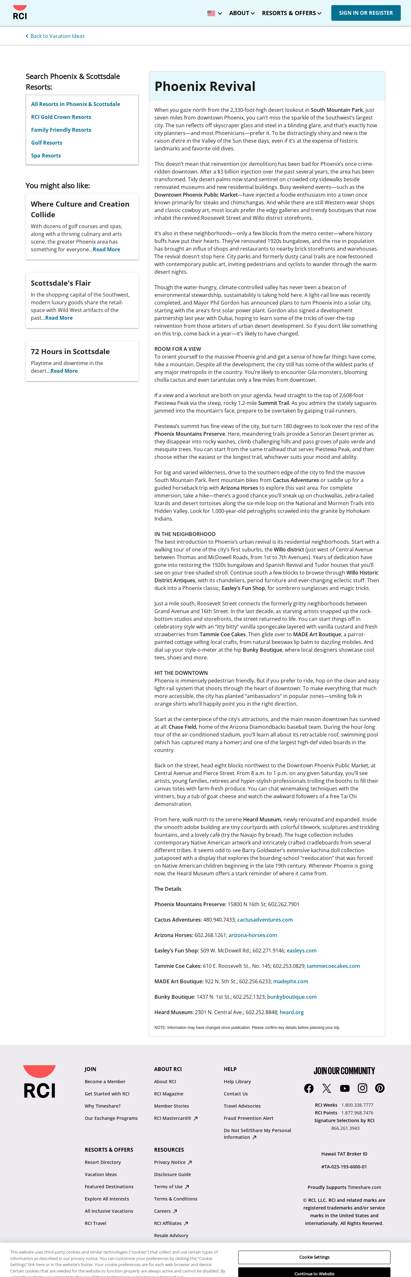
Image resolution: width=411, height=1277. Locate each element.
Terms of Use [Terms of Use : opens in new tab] (171, 1186)
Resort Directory (103, 1162)
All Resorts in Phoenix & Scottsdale (75, 104)
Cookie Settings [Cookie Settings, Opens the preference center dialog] (314, 1268)
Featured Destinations (109, 1186)
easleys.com (302, 950)
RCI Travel (95, 1223)
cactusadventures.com (264, 919)
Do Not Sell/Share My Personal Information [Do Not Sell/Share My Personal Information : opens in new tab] (257, 1133)
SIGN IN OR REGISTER (366, 12)
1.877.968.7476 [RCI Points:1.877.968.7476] (357, 1113)
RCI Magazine (168, 1094)
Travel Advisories (242, 1106)
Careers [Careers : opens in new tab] (165, 1211)
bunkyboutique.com (292, 996)
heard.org (292, 1012)
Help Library (237, 1081)
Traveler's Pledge (172, 1248)
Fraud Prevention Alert (249, 1118)
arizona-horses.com (253, 935)
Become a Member (105, 1081)
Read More (106, 249)
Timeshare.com (364, 1187)
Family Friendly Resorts (61, 129)
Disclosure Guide (172, 1174)
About (239, 13)
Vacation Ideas (101, 1174)
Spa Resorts (46, 155)
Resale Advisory (171, 1235)
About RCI (165, 1081)
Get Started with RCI (107, 1094)
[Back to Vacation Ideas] (54, 35)
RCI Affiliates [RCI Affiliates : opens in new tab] (171, 1223)
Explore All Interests (107, 1199)
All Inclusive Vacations (109, 1211)
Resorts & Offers (289, 13)
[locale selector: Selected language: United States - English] (213, 11)
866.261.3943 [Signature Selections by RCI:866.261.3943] (345, 1128)
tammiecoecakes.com (333, 965)
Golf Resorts (46, 142)
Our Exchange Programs (111, 1118)
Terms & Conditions (175, 1199)
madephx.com (290, 981)
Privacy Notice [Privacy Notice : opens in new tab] (173, 1162)
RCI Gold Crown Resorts (61, 117)
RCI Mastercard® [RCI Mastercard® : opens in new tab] (176, 1118)
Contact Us (236, 1094)
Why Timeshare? (102, 1106)
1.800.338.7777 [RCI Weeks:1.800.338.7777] (357, 1105)
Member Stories (171, 1106)
